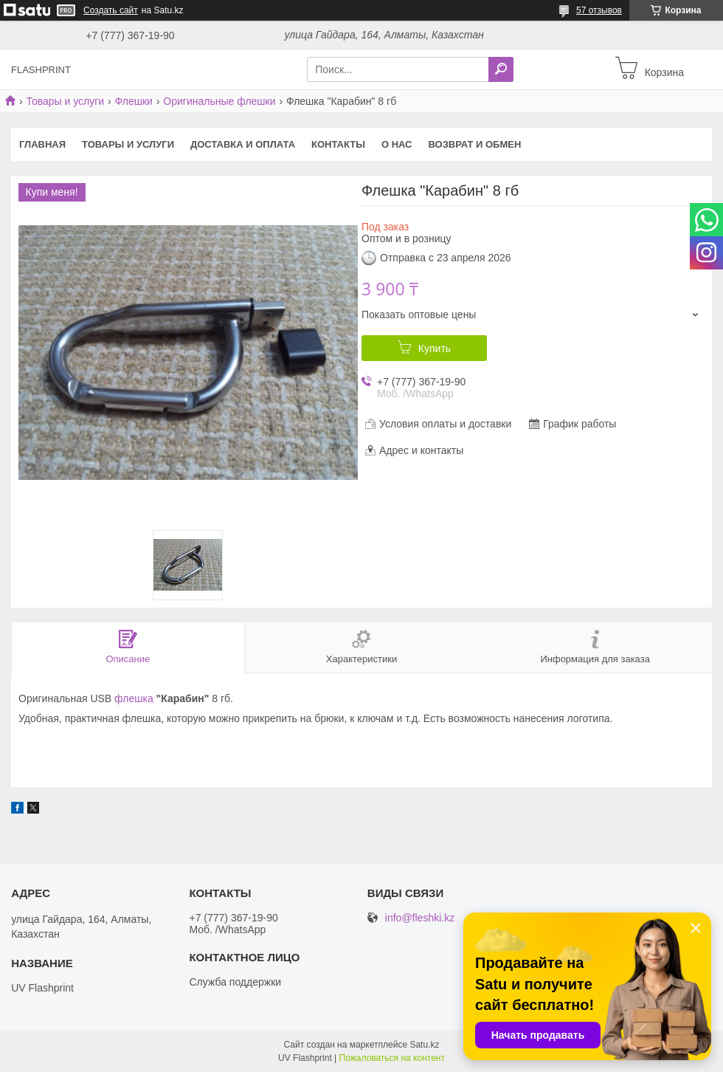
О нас (396, 144)
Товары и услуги (65, 101)
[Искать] (500, 69)
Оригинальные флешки (219, 101)
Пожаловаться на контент (392, 1058)
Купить (434, 348)
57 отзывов (599, 10)
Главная (42, 144)
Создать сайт (110, 10)
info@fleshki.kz (419, 918)
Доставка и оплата (242, 144)
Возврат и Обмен (475, 144)
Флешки (134, 101)
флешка (133, 698)
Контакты (338, 144)
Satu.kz (424, 1045)
